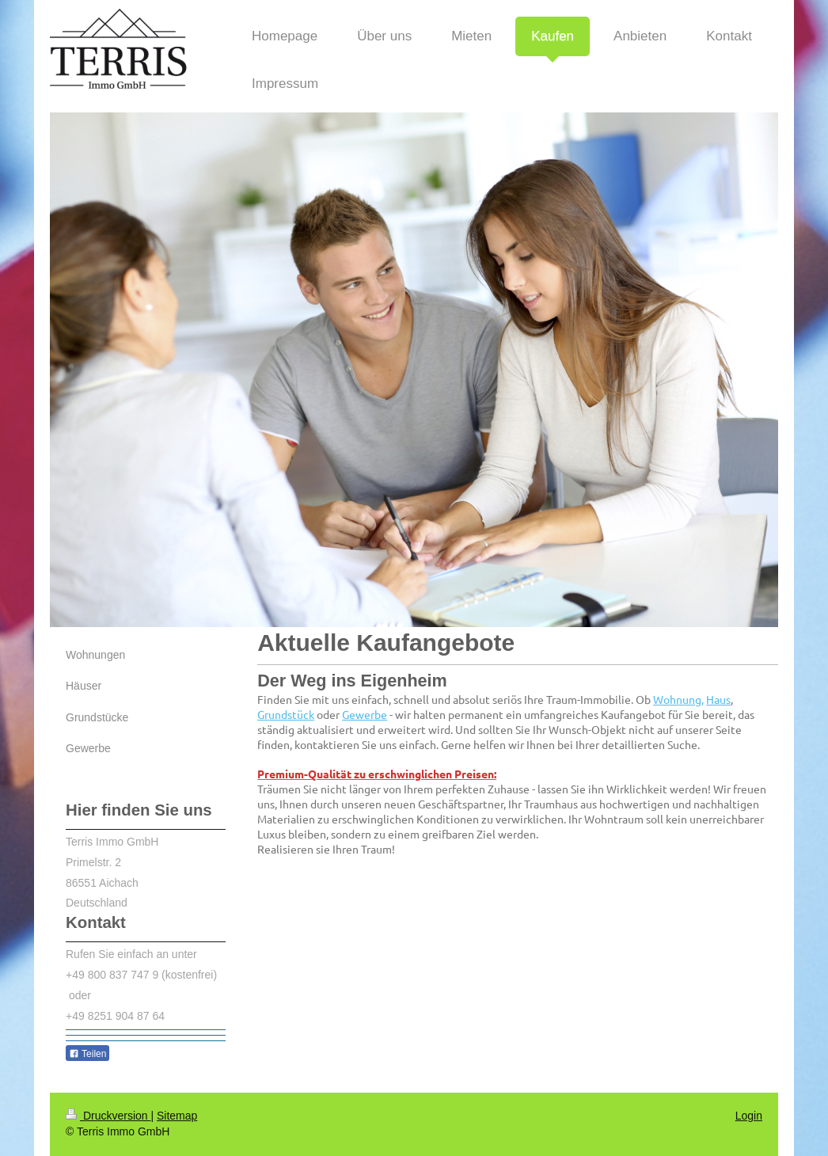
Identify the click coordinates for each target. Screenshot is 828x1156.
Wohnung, (678, 699)
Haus (718, 699)
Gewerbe (364, 714)
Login (748, 1115)
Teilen (87, 1053)
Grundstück (285, 714)
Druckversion (108, 1115)
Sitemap (177, 1115)
